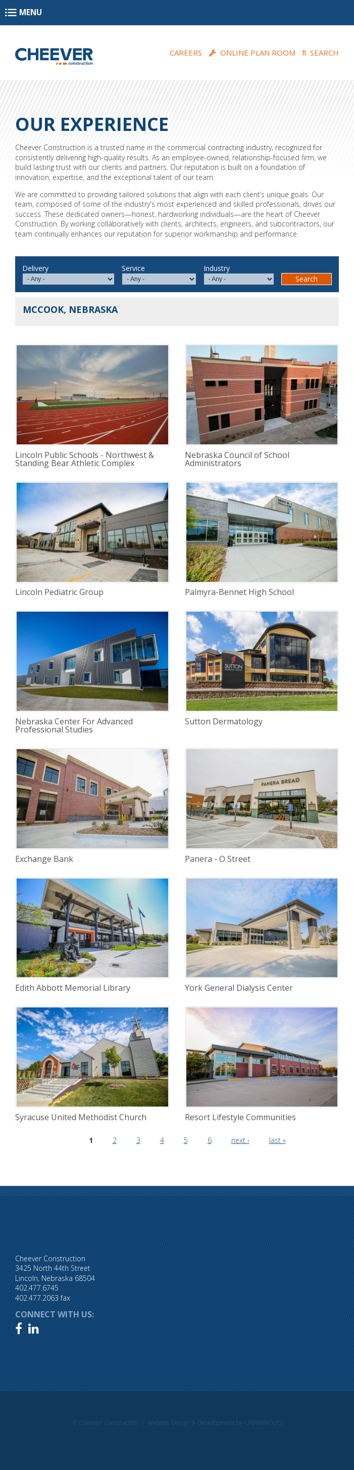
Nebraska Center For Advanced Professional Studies (74, 725)
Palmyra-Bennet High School (239, 592)
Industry (217, 268)
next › (240, 1140)
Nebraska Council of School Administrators (237, 459)
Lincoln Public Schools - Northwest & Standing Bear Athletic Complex (84, 459)
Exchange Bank (44, 858)
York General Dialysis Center (239, 987)
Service (133, 268)
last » (277, 1140)
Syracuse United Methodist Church (80, 1117)
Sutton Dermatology (224, 721)
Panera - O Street (217, 858)
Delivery (35, 268)
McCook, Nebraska (70, 309)
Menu (30, 13)
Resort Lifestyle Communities (240, 1117)
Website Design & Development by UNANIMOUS (214, 1422)
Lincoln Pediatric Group (59, 592)
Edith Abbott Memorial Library (72, 987)
